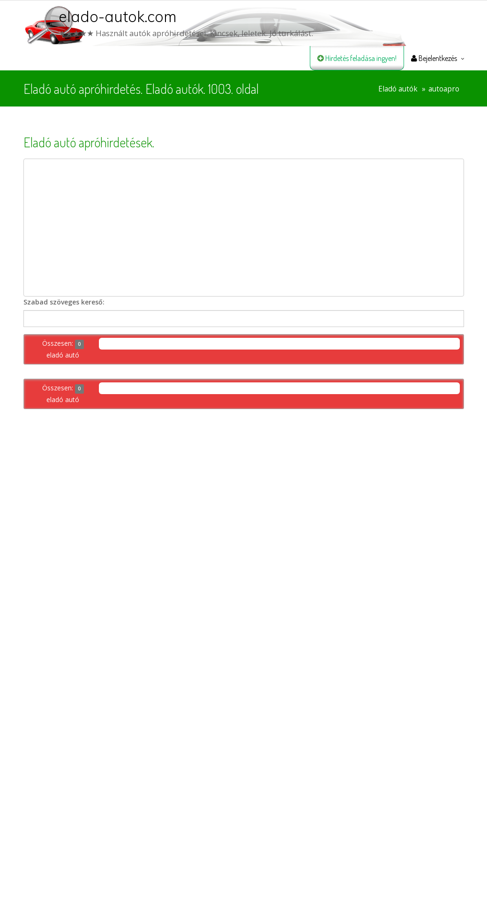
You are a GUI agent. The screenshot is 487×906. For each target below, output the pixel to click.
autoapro (443, 89)
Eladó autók (398, 89)
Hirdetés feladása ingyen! (357, 58)
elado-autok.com (118, 16)
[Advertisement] (244, 227)
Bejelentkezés (434, 58)
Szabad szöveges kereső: (64, 301)
